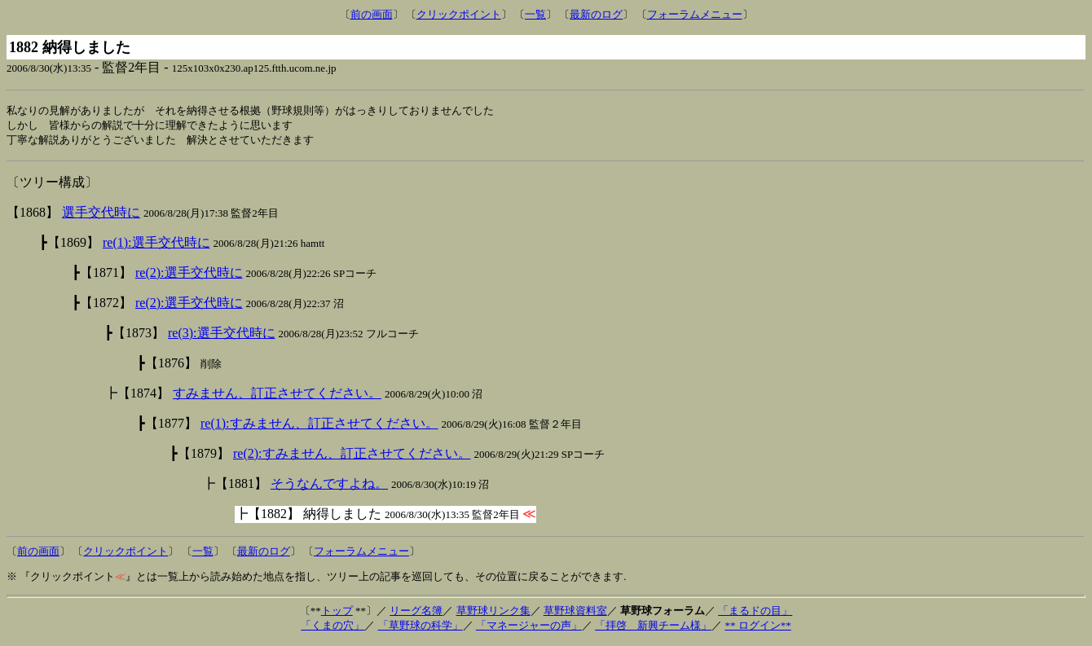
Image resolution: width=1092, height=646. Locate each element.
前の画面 (371, 14)
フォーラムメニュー (694, 14)
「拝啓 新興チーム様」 (653, 628)
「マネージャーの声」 (529, 628)
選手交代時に (101, 215)
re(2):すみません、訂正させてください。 (352, 456)
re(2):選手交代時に (189, 275)
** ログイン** (757, 628)
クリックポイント (458, 14)
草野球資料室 (575, 613)
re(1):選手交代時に (156, 245)
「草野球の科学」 (420, 628)
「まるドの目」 (755, 613)
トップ (337, 613)
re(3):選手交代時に (221, 335)
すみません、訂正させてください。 (277, 395)
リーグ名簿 (416, 613)
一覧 (535, 14)
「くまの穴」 (332, 628)
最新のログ (596, 14)
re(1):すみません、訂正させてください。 (319, 426)
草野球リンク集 (493, 613)
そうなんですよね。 (329, 486)
